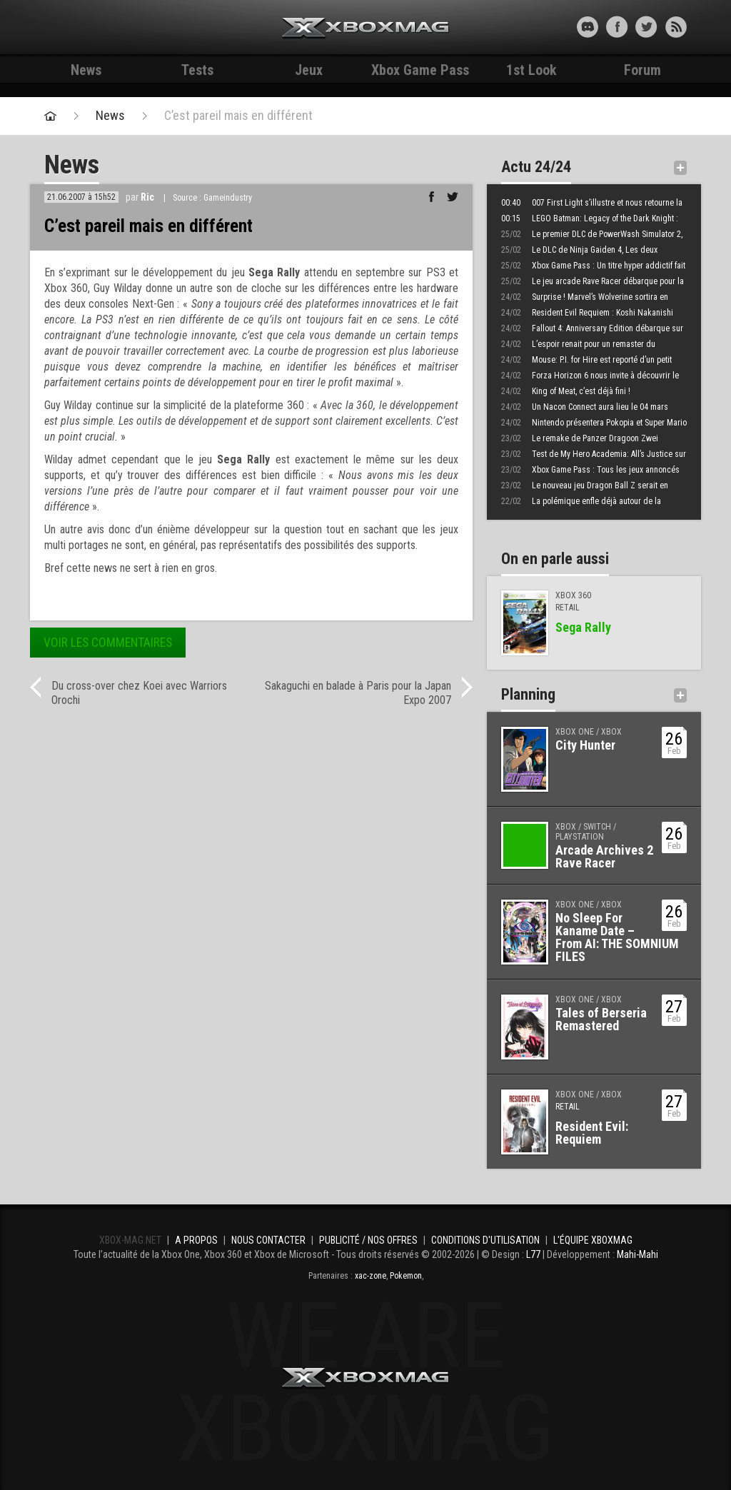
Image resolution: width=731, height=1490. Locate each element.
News (86, 70)
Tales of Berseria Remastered (601, 1019)
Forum (642, 70)
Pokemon (406, 1276)
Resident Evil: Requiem (591, 1133)
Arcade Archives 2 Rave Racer (604, 856)
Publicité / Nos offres (368, 1240)
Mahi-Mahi (637, 1254)
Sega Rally (583, 627)
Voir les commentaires (108, 642)
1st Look (531, 70)
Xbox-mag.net (366, 28)
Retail (567, 1107)
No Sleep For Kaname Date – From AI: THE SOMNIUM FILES (617, 937)
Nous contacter (268, 1240)
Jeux (309, 70)
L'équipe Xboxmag (592, 1240)
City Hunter (585, 745)
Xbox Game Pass (420, 70)
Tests (197, 70)
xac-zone (370, 1276)
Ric (147, 197)
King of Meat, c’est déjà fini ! (565, 391)
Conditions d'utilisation (485, 1240)
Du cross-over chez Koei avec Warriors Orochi (139, 693)
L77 (533, 1254)
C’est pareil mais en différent (238, 116)
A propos (196, 1240)
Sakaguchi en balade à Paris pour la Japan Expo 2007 (358, 693)
